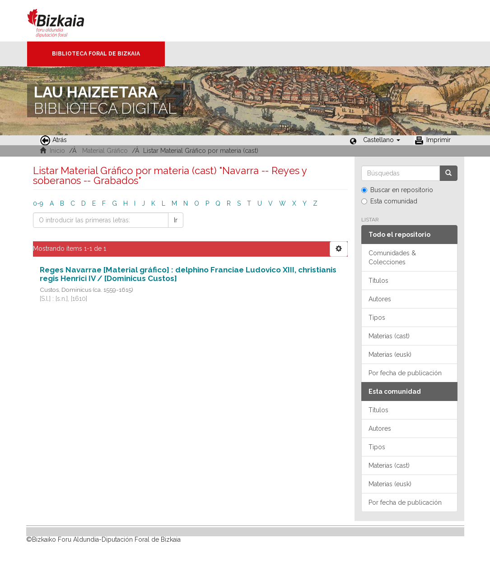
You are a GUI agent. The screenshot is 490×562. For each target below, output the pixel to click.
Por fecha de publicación (405, 373)
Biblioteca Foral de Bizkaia (96, 54)
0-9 (38, 203)
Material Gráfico (105, 150)
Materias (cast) (389, 336)
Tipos (377, 317)
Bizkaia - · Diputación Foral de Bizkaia (65, 20)
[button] (381, 139)
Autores (380, 299)
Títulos (378, 280)
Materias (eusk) (390, 354)
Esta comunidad (389, 201)
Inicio (57, 150)
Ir (175, 220)
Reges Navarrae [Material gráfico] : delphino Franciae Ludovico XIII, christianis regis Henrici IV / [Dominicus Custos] (188, 274)
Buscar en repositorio (397, 189)
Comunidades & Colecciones (392, 257)
